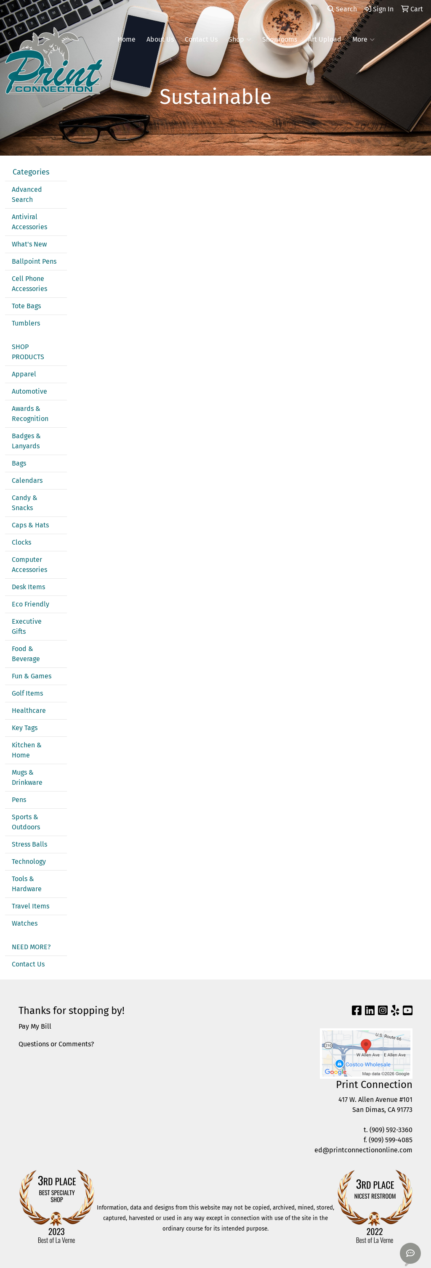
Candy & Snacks (24, 503)
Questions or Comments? (56, 1044)
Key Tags (24, 728)
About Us (160, 39)
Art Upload (324, 39)
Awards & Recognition (30, 414)
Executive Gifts (27, 626)
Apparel (24, 374)
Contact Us (201, 39)
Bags (19, 463)
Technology (29, 862)
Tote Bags (26, 306)
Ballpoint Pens (34, 261)
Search (342, 9)
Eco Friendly (30, 604)
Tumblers (26, 323)
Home (126, 39)
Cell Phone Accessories (29, 284)
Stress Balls (29, 844)
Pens (19, 800)
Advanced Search (27, 194)
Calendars (27, 480)
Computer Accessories (29, 565)
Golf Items (27, 693)
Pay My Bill (35, 1026)
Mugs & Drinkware (27, 777)
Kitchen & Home (27, 750)
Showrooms (279, 39)
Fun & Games (31, 676)
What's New (29, 244)
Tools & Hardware (27, 884)
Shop (240, 39)
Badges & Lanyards (26, 441)
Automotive (29, 391)
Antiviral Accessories (29, 222)
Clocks (21, 542)
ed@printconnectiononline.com (363, 1150)
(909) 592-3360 (391, 1130)
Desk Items (28, 587)
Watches (24, 923)
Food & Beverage (26, 654)
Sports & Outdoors (26, 822)
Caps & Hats (30, 525)
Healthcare (29, 711)
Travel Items (30, 906)
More (363, 39)
